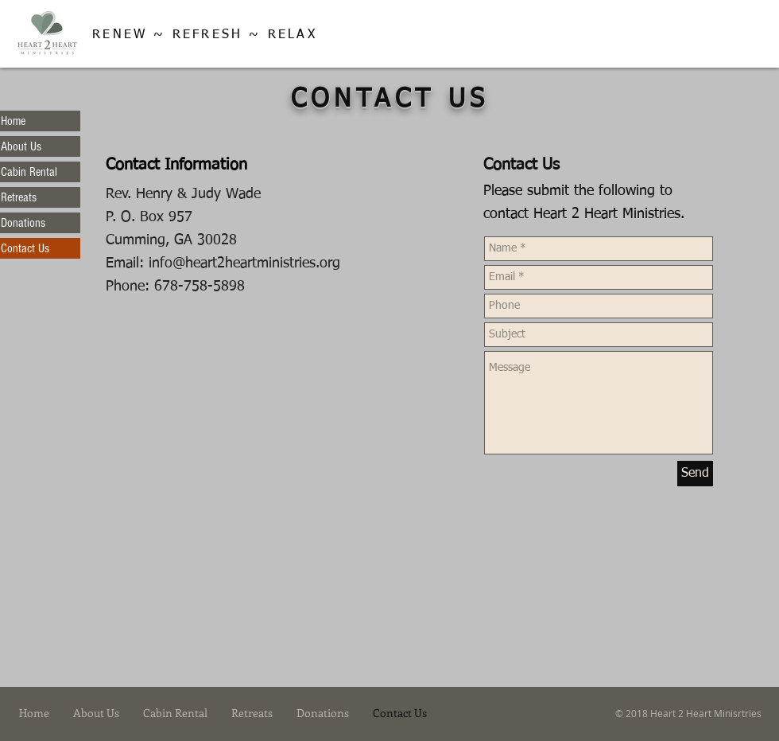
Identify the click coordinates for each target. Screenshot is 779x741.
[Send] (695, 473)
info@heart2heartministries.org (244, 263)
